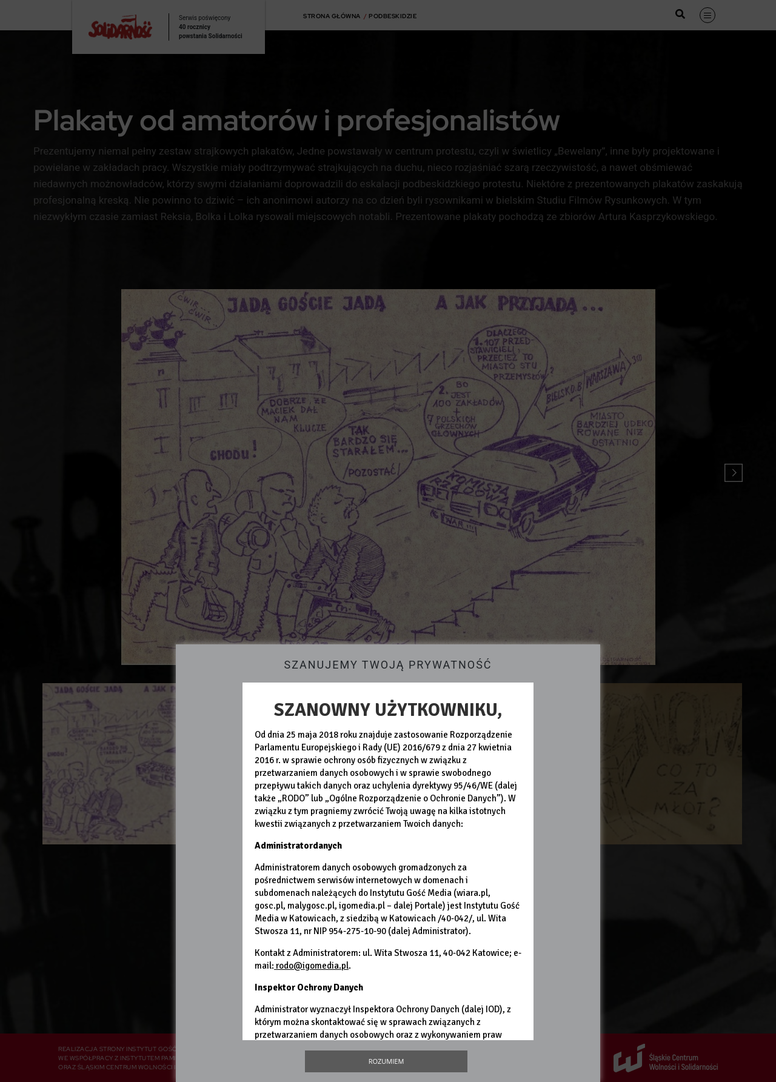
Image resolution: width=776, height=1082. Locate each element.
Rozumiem (386, 1061)
